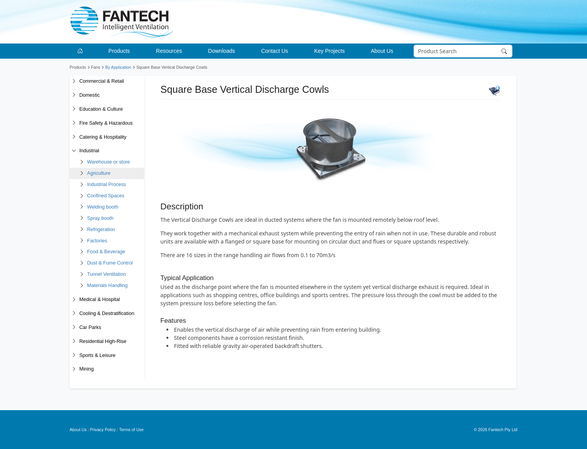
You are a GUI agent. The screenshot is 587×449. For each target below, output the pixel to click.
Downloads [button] (221, 51)
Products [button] (119, 51)
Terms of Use (131, 429)
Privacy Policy (103, 429)
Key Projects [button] (329, 51)
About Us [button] (382, 51)
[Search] (463, 51)
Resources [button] (169, 51)
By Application (118, 67)
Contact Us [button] (274, 51)
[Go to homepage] (81, 51)
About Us (78, 429)
